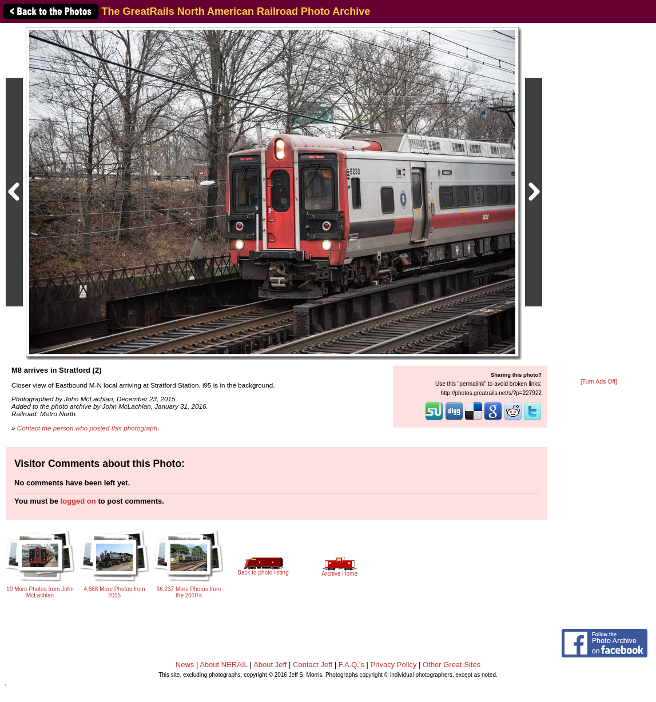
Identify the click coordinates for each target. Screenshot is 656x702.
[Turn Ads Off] (599, 381)
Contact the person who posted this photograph (87, 428)
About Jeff (270, 664)
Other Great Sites (451, 664)
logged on (78, 501)
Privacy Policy (394, 664)
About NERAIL (224, 664)
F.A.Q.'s (351, 664)
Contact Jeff (312, 664)
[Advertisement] (599, 201)
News (185, 664)
